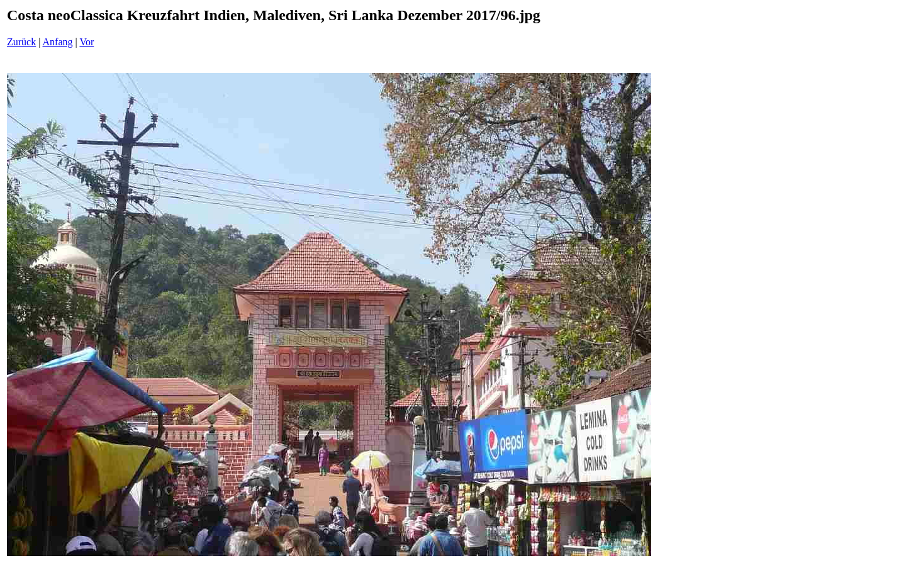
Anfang (58, 41)
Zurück (21, 41)
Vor (86, 41)
